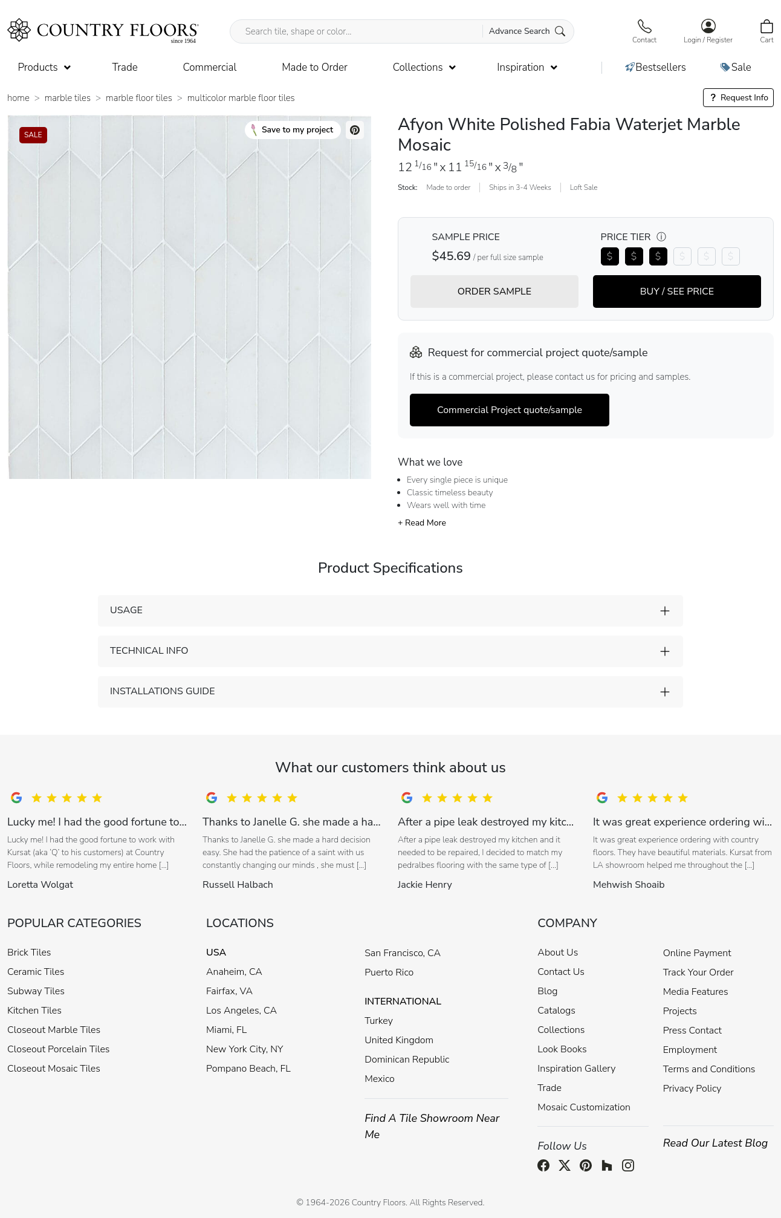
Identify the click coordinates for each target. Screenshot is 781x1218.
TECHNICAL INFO (149, 650)
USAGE (126, 610)
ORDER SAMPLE (494, 291)
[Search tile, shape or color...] (402, 31)
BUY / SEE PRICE (677, 291)
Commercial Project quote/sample (509, 410)
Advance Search (527, 31)
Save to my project (292, 130)
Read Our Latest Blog (715, 1143)
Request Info (738, 97)
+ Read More (422, 523)
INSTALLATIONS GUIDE (162, 691)
